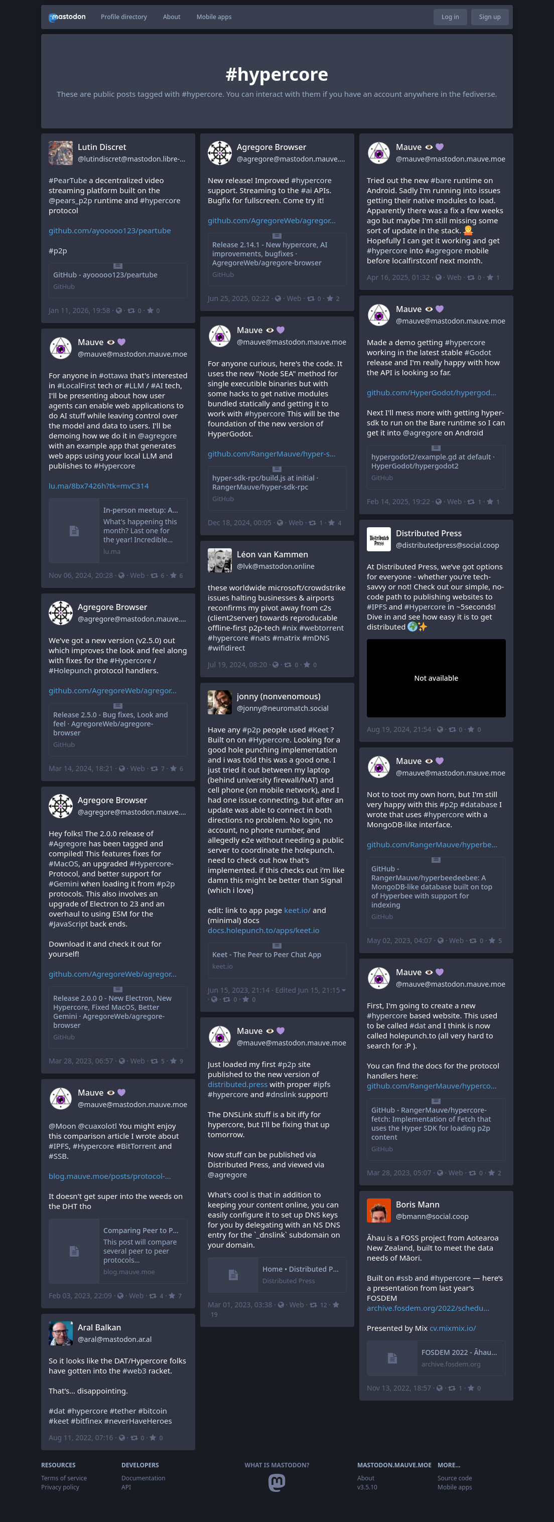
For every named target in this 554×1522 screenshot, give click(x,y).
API (126, 1487)
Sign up (490, 17)
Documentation (143, 1478)
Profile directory (124, 17)
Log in (450, 17)
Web (294, 298)
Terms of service (64, 1478)
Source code (455, 1478)
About (172, 17)
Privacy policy (60, 1487)
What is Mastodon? (277, 1465)
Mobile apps (214, 17)
